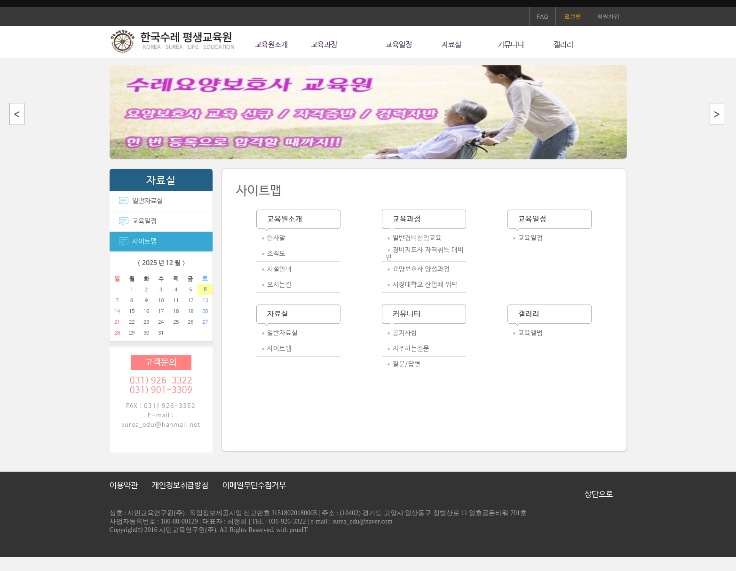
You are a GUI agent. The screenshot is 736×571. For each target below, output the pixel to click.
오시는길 (279, 285)
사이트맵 (138, 241)
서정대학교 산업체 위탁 (425, 285)
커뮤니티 (511, 44)
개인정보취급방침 (180, 485)
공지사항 (405, 333)
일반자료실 (141, 201)
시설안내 (279, 269)
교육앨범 (530, 333)
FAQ (542, 16)
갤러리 (563, 44)
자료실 (451, 44)
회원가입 (608, 16)
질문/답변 (406, 364)
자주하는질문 (411, 348)
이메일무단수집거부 (254, 485)
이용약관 (124, 485)
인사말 (276, 238)
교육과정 (324, 44)
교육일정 (399, 44)
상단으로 (599, 494)
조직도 (276, 254)
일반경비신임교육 (417, 238)
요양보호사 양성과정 (421, 269)
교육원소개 (271, 44)
